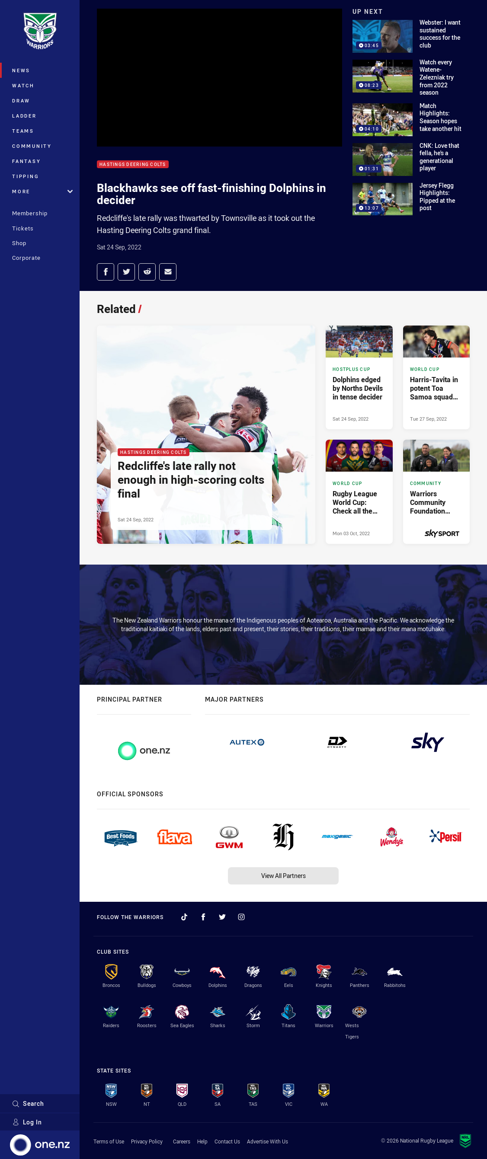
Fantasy (26, 161)
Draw (21, 100)
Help (202, 1141)
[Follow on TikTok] (184, 917)
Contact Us (227, 1141)
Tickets (23, 228)
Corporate (26, 258)
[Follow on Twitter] (222, 917)
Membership (30, 213)
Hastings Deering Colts (132, 164)
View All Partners (283, 876)
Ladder (24, 115)
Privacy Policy (147, 1141)
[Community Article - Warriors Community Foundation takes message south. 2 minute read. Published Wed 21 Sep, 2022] (436, 492)
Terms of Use (108, 1141)
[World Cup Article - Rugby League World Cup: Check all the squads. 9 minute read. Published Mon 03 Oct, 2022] (359, 492)
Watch (23, 85)
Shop (19, 243)
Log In (27, 1122)
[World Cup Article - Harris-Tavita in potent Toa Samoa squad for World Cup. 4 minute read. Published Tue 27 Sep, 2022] (436, 378)
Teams (23, 131)
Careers (181, 1141)
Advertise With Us (267, 1141)
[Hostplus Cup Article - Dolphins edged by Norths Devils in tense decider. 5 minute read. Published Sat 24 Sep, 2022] (359, 378)
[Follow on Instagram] (241, 917)
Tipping (25, 176)
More (42, 191)
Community (32, 146)
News (21, 70)
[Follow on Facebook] (203, 917)
